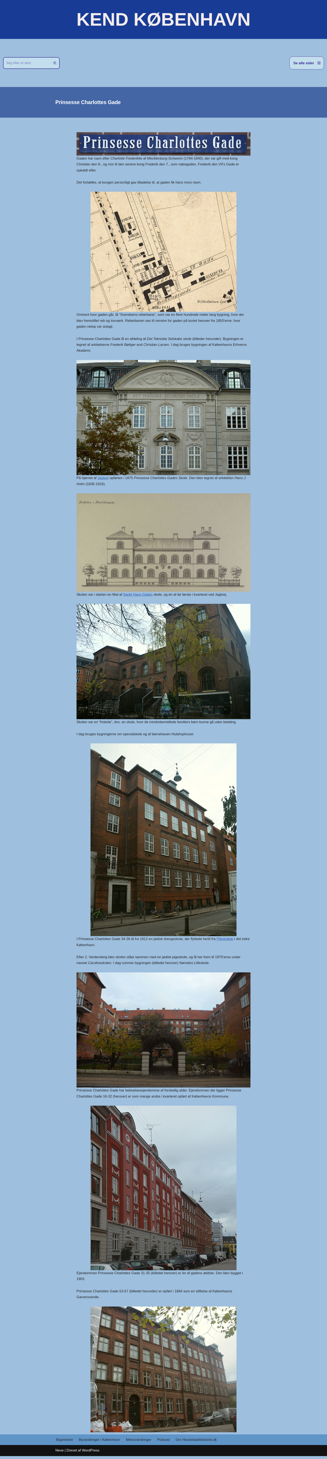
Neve (59, 1453)
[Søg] (26, 63)
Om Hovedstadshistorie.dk (197, 1443)
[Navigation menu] (306, 63)
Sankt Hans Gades (139, 596)
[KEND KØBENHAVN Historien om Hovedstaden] (163, 19)
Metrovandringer (139, 1443)
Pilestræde (226, 941)
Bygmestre (64, 1443)
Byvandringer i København (100, 1443)
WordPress (90, 1453)
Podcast (164, 1443)
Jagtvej (103, 479)
